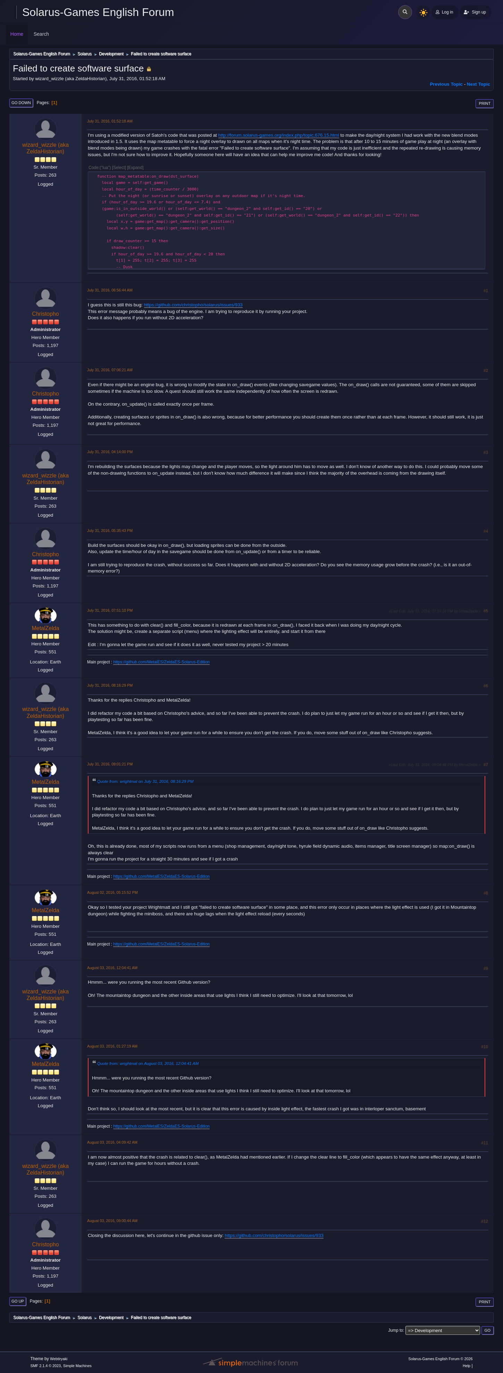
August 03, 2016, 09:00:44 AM (112, 1221)
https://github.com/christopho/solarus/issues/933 (193, 304)
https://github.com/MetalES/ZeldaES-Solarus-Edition (161, 662)
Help (466, 1366)
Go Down (21, 103)
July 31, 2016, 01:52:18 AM (110, 121)
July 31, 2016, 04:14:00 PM (110, 452)
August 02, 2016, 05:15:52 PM (112, 892)
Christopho (45, 314)
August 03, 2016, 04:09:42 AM (112, 1142)
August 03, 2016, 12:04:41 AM (112, 968)
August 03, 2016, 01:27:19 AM (112, 1046)
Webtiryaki (58, 1359)
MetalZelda (45, 628)
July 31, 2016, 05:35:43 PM (110, 530)
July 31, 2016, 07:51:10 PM (110, 610)
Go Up (17, 1301)
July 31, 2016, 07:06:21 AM (110, 370)
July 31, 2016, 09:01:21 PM (110, 764)
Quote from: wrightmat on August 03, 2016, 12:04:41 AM (148, 1063)
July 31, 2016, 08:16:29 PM (110, 685)
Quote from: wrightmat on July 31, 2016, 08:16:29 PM (145, 781)
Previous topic (446, 84)
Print (485, 103)
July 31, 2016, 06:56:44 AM (110, 290)
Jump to (395, 1330)
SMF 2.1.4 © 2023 (45, 1366)
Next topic (478, 84)
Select (119, 167)
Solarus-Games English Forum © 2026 (440, 1359)
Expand (135, 167)
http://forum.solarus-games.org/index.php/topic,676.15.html (278, 135)
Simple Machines (77, 1366)
